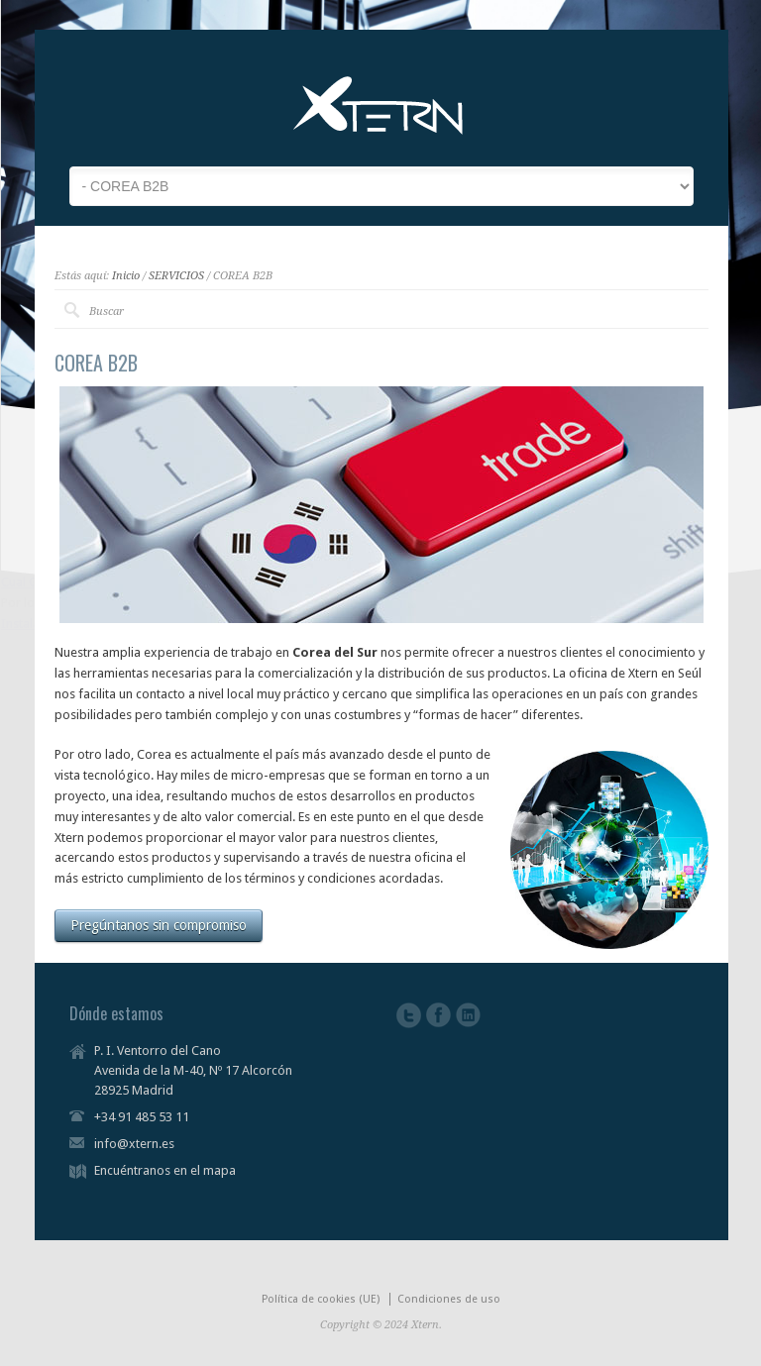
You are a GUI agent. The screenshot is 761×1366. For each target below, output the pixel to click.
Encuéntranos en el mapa (165, 1170)
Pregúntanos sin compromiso (158, 925)
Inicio (126, 275)
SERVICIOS (176, 275)
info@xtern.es (134, 1143)
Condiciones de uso (448, 1299)
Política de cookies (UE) (321, 1299)
